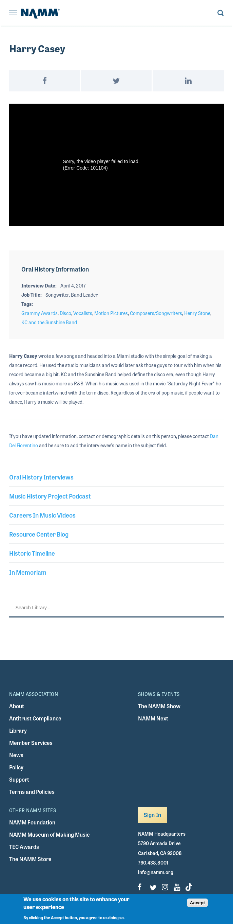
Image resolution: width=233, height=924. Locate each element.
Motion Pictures (111, 313)
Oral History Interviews (41, 476)
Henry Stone (197, 313)
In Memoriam (27, 572)
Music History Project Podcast (50, 495)
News (16, 755)
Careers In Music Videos (42, 514)
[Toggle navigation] (13, 13)
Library (18, 730)
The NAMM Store (30, 859)
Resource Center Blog (39, 533)
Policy (16, 767)
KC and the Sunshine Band (49, 322)
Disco (65, 313)
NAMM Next (153, 718)
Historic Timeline (32, 552)
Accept (197, 902)
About (16, 706)
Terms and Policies (32, 792)
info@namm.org (155, 872)
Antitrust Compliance (35, 718)
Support (19, 779)
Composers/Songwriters (156, 313)
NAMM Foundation (32, 822)
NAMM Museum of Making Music (49, 834)
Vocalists (82, 313)
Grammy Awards (39, 313)
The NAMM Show (159, 706)
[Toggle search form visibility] (220, 13)
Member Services (31, 743)
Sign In (152, 815)
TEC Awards (24, 847)
